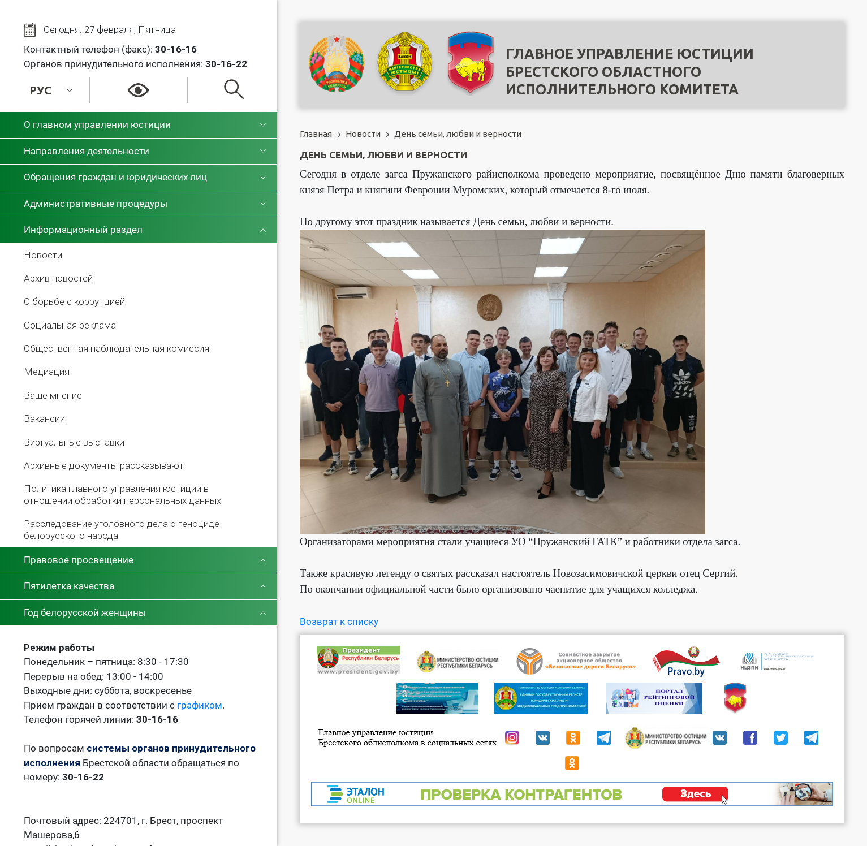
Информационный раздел (83, 229)
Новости (43, 255)
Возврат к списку (339, 621)
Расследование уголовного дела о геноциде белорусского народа (121, 529)
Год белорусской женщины (85, 612)
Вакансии (44, 418)
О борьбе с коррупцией (74, 301)
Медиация (47, 371)
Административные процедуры (95, 203)
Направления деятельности (86, 151)
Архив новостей (58, 278)
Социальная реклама (70, 325)
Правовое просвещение (78, 560)
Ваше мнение (53, 395)
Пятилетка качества (69, 586)
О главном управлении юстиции (97, 124)
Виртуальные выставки (74, 442)
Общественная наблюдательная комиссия (116, 348)
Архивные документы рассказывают (104, 465)
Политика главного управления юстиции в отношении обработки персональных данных (122, 494)
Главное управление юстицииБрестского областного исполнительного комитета (630, 71)
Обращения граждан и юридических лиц (115, 177)
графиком (199, 705)
